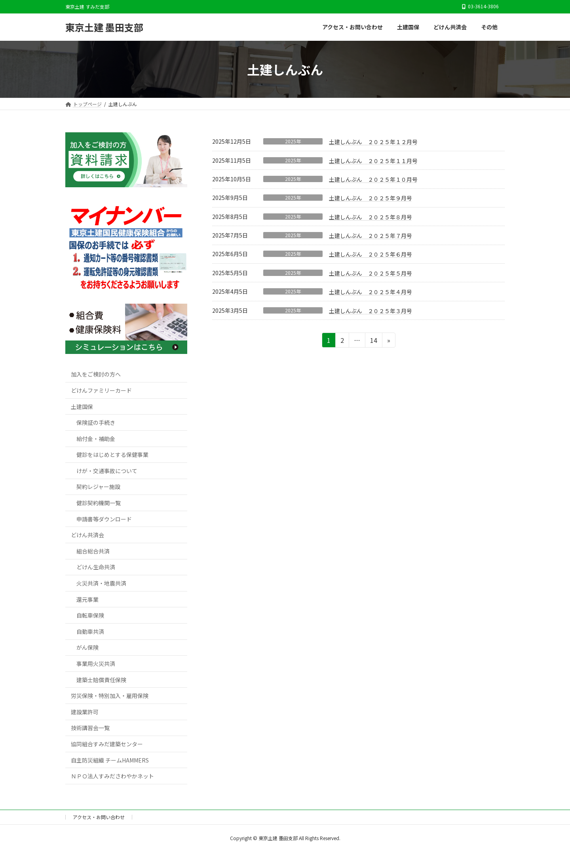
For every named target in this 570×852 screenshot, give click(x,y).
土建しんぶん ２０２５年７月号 (370, 236)
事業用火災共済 (95, 664)
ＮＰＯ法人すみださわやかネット (112, 776)
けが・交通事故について (106, 471)
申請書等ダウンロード (104, 519)
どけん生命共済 (95, 567)
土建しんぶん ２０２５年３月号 (370, 311)
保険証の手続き (95, 423)
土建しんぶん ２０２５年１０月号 (373, 179)
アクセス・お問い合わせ (99, 817)
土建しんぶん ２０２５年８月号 (370, 217)
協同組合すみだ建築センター (107, 744)
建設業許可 (85, 712)
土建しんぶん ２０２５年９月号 (370, 198)
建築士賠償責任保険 (101, 680)
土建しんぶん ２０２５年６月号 (370, 254)
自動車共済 (90, 631)
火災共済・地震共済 (101, 583)
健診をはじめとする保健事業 (112, 455)
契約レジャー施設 (98, 487)
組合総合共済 (93, 551)
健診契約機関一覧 (98, 503)
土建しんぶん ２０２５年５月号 (370, 273)
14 (373, 341)
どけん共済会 (87, 535)
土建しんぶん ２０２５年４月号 (370, 292)
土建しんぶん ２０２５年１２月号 (373, 142)
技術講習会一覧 (90, 728)
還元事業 (87, 599)
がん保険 (87, 648)
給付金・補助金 (95, 439)
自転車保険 (90, 616)
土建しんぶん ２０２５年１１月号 (373, 161)
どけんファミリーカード (101, 390)
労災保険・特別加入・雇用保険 (109, 696)
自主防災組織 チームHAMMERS (110, 760)
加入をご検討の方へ (96, 374)
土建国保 (82, 407)
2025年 (293, 141)
